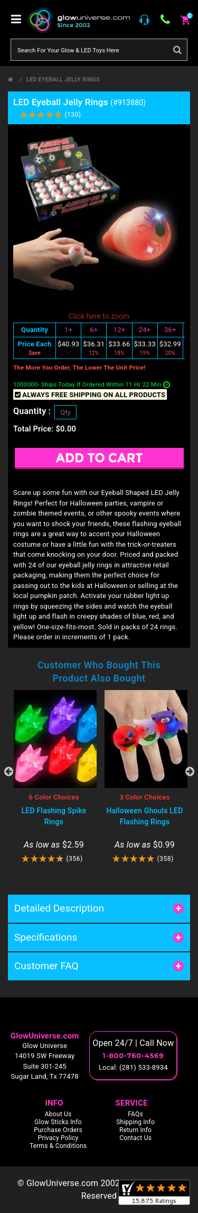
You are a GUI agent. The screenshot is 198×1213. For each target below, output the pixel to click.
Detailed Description (59, 908)
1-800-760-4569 (133, 1055)
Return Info (135, 1130)
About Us (58, 1114)
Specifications (45, 937)
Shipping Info (135, 1122)
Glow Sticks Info (58, 1122)
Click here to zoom (99, 316)
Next (189, 771)
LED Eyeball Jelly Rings (63, 79)
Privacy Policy (58, 1138)
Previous (8, 771)
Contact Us (135, 1138)
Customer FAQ (46, 966)
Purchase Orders (58, 1130)
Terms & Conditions (58, 1146)
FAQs (135, 1114)
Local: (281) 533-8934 (133, 1067)
